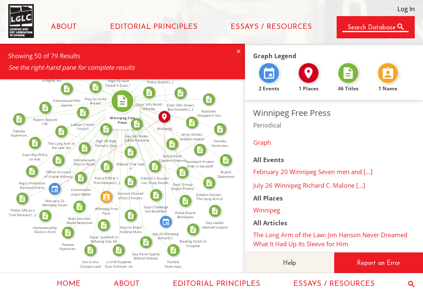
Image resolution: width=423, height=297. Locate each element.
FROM (90, 113)
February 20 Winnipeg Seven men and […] (313, 171)
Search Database (371, 28)
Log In (406, 8)
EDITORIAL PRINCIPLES (153, 27)
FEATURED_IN (87, 143)
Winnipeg (266, 210)
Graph (262, 142)
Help (289, 263)
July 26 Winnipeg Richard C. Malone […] (309, 185)
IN (144, 106)
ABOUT (64, 27)
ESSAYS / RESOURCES (271, 27)
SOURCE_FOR (64, 179)
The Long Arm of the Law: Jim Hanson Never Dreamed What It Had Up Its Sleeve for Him (330, 239)
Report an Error (378, 263)
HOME (69, 284)
